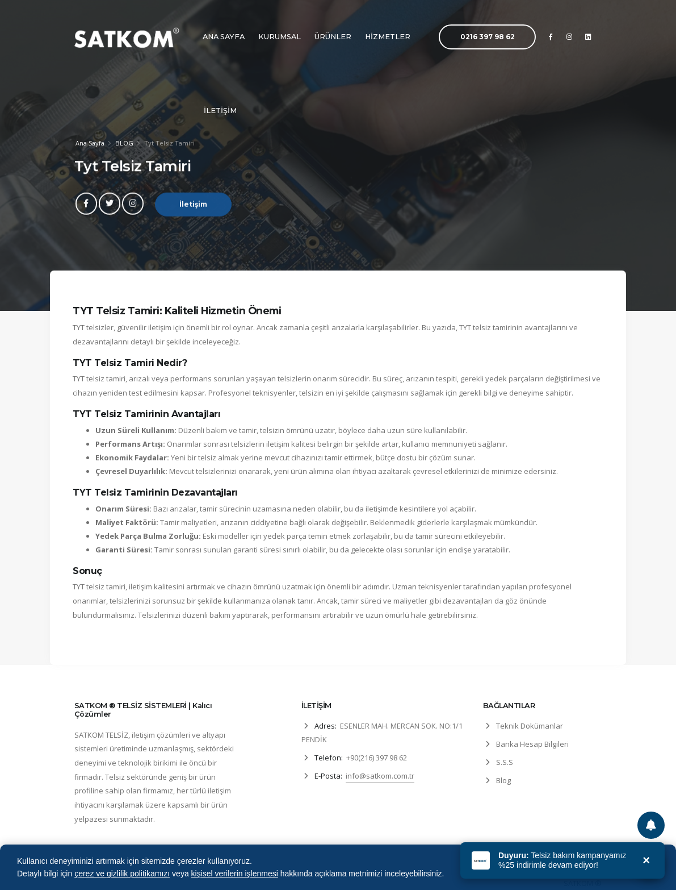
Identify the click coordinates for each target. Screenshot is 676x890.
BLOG (124, 143)
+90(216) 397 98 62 (376, 757)
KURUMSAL (279, 36)
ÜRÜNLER (332, 36)
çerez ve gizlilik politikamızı (122, 873)
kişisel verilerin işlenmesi (234, 873)
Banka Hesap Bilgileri (532, 744)
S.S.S (504, 762)
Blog (503, 780)
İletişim (193, 211)
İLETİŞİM (220, 110)
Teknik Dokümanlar (529, 726)
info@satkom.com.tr (380, 776)
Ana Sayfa (89, 143)
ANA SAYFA (224, 36)
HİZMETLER (387, 36)
